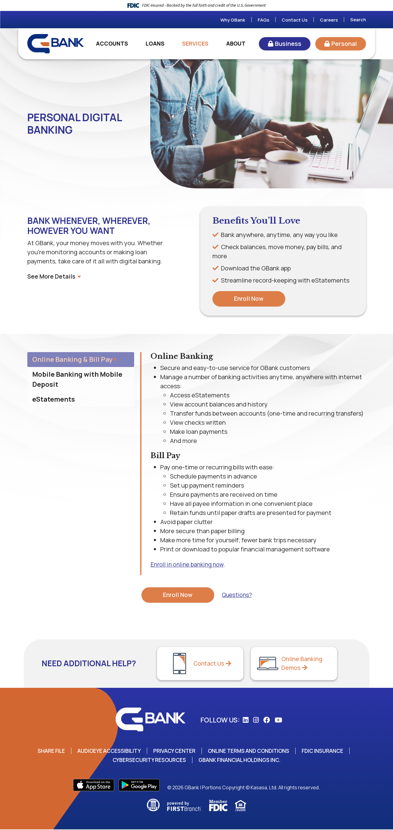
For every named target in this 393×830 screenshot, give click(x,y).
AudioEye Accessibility (105, 751)
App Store (93, 786)
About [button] (236, 43)
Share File (44, 751)
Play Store (139, 786)
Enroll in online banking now (189, 565)
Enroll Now (248, 299)
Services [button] (195, 43)
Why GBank (232, 20)
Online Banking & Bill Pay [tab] (72, 359)
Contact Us (294, 20)
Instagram (256, 720)
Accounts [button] (112, 43)
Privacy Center (173, 751)
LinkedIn (246, 720)
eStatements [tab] (53, 399)
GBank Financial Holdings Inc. (241, 760)
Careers (329, 20)
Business (288, 43)
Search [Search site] (358, 19)
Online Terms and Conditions (251, 751)
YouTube (278, 720)
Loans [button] (155, 43)
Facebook (266, 720)
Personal (344, 43)
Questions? (237, 595)
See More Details (55, 276)
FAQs (263, 20)
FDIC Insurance (329, 751)
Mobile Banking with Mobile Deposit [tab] (77, 379)
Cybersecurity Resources (146, 760)
